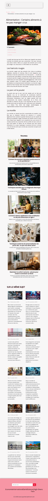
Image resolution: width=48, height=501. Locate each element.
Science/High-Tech (32, 490)
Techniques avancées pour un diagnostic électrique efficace (24, 188)
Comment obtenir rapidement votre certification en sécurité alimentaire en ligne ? (24, 216)
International (18, 489)
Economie (9, 489)
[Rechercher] (22, 484)
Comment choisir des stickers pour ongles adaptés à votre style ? (33, 336)
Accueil (8, 12)
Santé (25, 489)
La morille (10, 54)
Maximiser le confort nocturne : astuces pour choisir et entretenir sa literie (24, 273)
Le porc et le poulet (12, 52)
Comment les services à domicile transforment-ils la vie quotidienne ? (24, 160)
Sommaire (11, 47)
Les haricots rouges (12, 49)
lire (35, 74)
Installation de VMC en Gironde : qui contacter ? (15, 448)
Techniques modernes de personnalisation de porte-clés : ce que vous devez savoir (24, 244)
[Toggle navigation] (8, 5)
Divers (13, 12)
